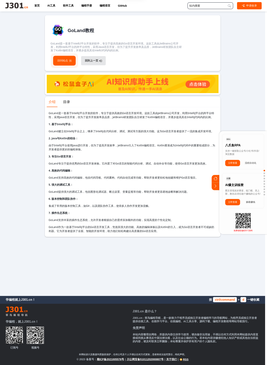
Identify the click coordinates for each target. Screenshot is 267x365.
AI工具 (51, 5)
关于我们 (171, 359)
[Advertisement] (132, 265)
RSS (184, 359)
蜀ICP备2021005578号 (110, 359)
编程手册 (86, 5)
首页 (37, 5)
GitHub (122, 5)
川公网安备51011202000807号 (145, 359)
